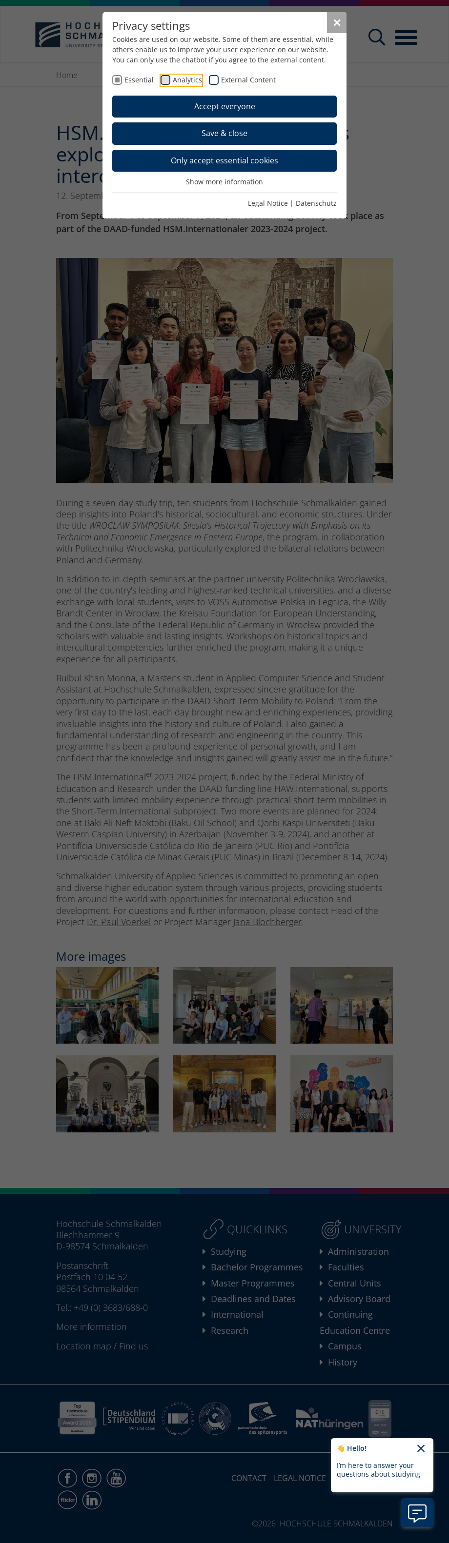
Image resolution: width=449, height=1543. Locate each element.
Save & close (224, 133)
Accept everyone (224, 106)
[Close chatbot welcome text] (421, 1449)
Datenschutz (316, 203)
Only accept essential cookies (224, 160)
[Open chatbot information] (417, 1512)
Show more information (224, 181)
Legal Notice (268, 203)
